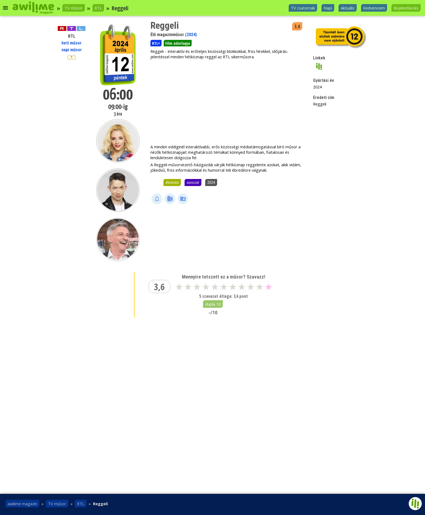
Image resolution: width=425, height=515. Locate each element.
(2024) (191, 34)
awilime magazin (22, 503)
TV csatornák (303, 8)
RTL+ (156, 43)
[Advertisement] (227, 102)
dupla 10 (213, 304)
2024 (211, 182)
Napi (328, 8)
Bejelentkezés (406, 8)
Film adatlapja (177, 43)
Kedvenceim (374, 8)
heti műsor (72, 43)
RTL (98, 8)
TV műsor (74, 8)
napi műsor (72, 49)
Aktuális (348, 8)
